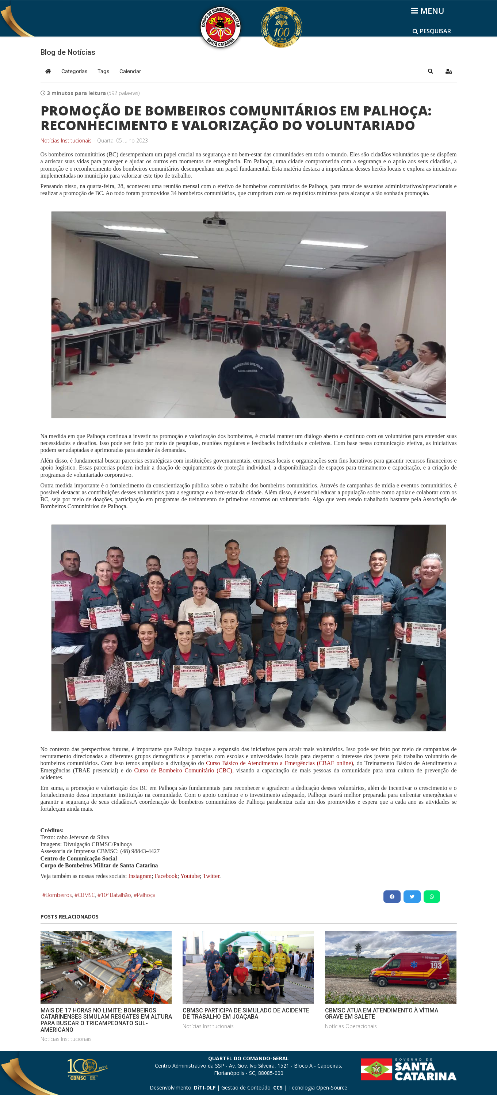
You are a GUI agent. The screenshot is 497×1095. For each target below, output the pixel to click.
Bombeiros (59, 894)
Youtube (189, 876)
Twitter (211, 876)
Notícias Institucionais (66, 141)
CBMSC (86, 894)
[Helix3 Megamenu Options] (429, 10)
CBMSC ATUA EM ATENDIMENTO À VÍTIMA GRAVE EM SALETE (381, 1013)
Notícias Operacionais (351, 1026)
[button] (430, 71)
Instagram (140, 876)
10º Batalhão (116, 894)
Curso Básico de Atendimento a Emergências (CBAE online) (279, 763)
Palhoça (146, 894)
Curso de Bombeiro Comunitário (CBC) (183, 770)
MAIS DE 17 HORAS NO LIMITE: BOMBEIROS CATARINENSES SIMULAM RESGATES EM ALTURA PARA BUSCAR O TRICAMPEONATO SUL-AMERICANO (106, 1020)
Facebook (166, 876)
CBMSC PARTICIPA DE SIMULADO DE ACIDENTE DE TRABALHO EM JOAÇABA (246, 1013)
